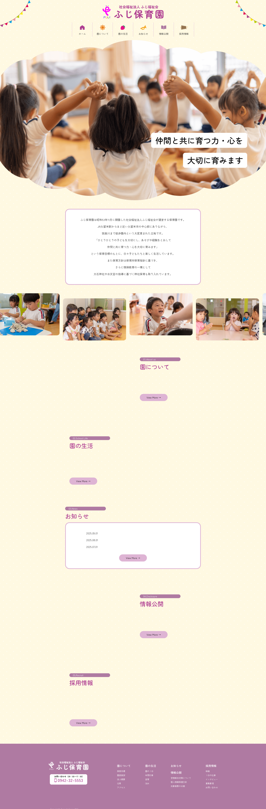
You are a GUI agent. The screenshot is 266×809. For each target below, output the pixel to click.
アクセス (121, 784)
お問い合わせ (212, 784)
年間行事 (149, 772)
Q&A (147, 780)
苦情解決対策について (181, 775)
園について (124, 763)
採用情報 (211, 763)
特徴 (208, 768)
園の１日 (149, 768)
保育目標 (121, 768)
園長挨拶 (121, 772)
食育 (147, 776)
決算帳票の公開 (178, 783)
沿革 (119, 780)
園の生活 (150, 763)
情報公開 (176, 770)
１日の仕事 (211, 772)
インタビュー (212, 776)
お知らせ (176, 763)
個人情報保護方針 (179, 779)
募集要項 (210, 780)
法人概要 (121, 776)
